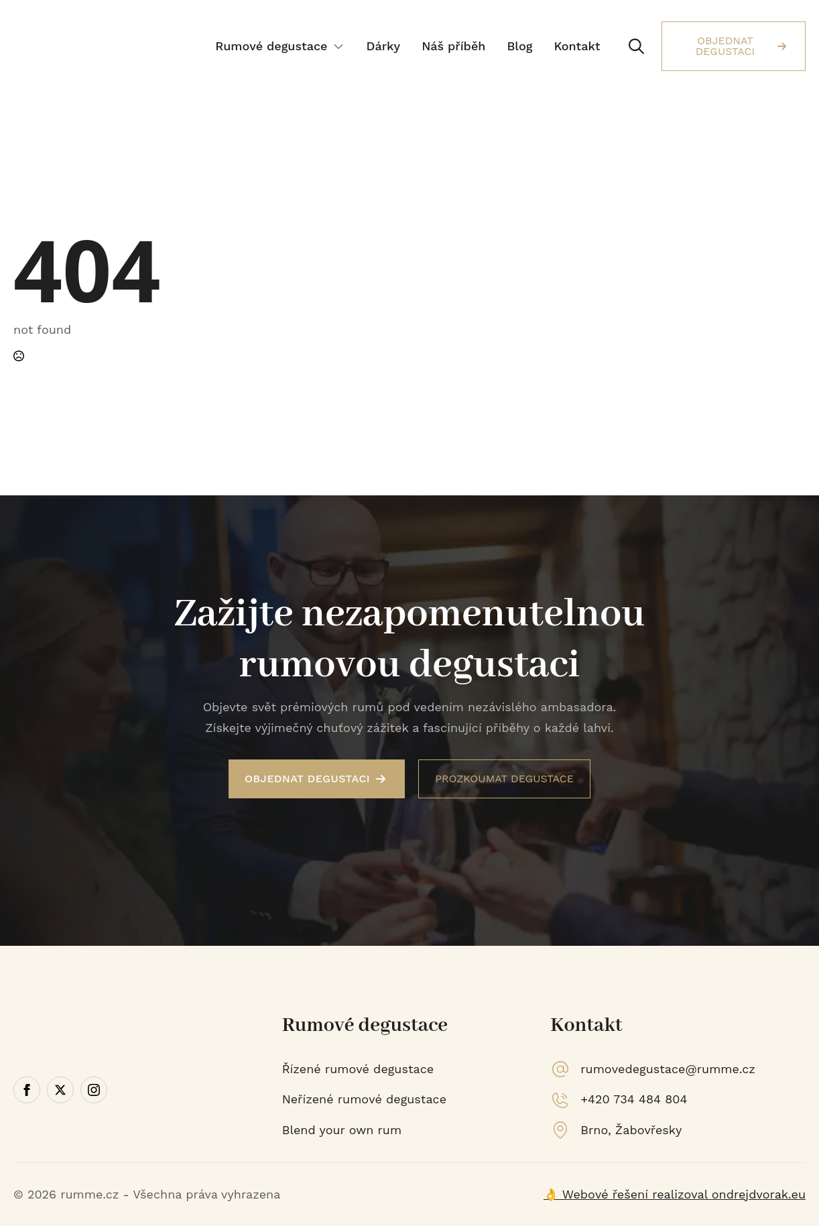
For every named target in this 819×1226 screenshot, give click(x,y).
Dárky (383, 46)
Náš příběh (453, 46)
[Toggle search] (636, 46)
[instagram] (93, 1090)
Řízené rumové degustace (358, 1069)
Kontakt (577, 46)
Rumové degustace (271, 46)
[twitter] (60, 1090)
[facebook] (26, 1090)
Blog (519, 46)
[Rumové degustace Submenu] (340, 46)
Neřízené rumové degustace (364, 1099)
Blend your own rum (341, 1130)
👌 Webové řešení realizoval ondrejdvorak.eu (675, 1194)
